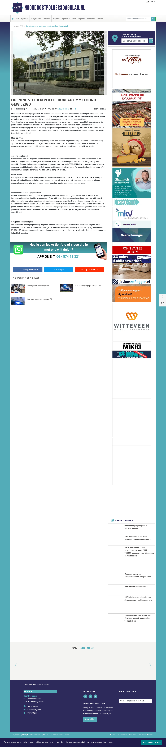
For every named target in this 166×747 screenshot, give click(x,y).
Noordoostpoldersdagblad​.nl (54, 7)
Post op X (58, 269)
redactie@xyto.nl (34, 719)
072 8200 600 (32, 715)
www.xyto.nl (32, 722)
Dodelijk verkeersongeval (38, 285)
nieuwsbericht (63, 109)
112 (17, 19)
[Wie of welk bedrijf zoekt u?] (134, 40)
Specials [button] (65, 19)
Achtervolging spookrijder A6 (88, 285)
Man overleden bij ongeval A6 (39, 299)
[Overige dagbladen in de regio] (135, 710)
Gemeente (46, 19)
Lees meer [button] (108, 742)
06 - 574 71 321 (68, 256)
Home (15, 26)
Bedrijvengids (35, 19)
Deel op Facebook (28, 269)
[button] (13, 673)
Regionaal (56, 19)
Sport (74, 19)
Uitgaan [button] (81, 19)
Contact (100, 19)
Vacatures (91, 19)
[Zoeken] (153, 19)
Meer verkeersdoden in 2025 (136, 595)
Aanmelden (90, 728)
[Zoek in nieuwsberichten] (138, 19)
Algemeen (24, 19)
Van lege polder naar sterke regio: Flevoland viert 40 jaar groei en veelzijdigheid (138, 627)
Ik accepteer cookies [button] (151, 742)
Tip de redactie (89, 269)
